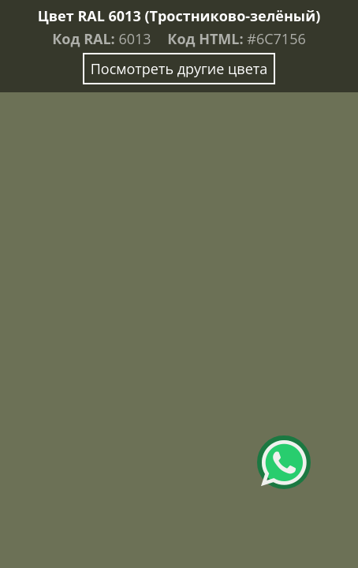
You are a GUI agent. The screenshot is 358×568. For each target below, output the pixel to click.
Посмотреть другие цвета (179, 68)
